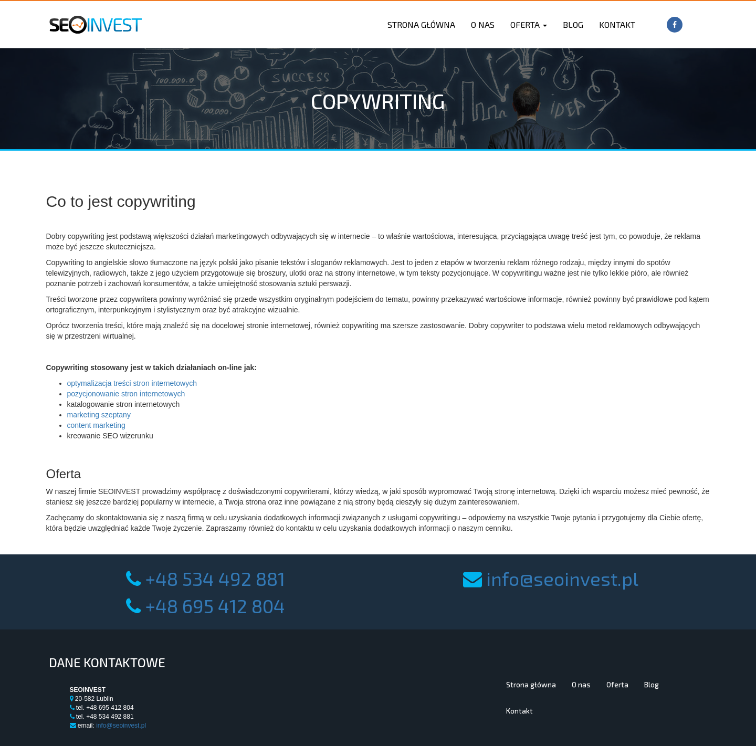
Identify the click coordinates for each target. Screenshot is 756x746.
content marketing (96, 425)
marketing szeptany (99, 415)
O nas (483, 24)
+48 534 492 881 (215, 578)
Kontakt (617, 24)
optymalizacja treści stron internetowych (132, 383)
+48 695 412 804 (215, 605)
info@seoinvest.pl (562, 578)
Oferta (528, 24)
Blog (573, 24)
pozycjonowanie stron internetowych (126, 394)
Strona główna (421, 24)
